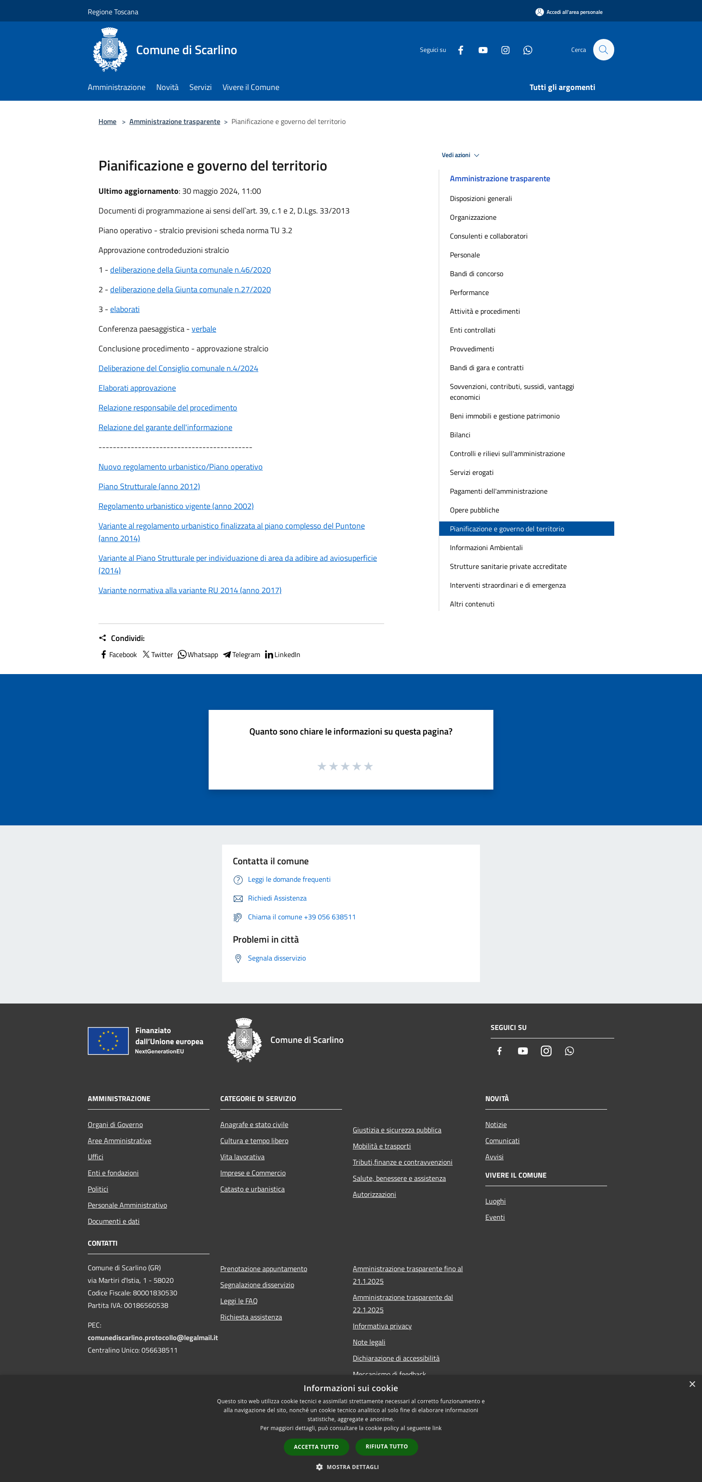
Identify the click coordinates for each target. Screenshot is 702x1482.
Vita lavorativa (242, 1156)
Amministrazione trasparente (174, 121)
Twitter (157, 654)
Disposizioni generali (481, 198)
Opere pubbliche (474, 509)
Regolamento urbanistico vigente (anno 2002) (176, 506)
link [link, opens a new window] (437, 1428)
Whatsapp (197, 654)
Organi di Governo (115, 1124)
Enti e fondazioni (113, 1172)
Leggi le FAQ (239, 1300)
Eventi (495, 1217)
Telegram (241, 654)
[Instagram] (501, 49)
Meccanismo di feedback (389, 1374)
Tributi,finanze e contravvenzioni (403, 1162)
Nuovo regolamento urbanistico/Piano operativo (180, 467)
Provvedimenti (472, 348)
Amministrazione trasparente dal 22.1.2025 (403, 1303)
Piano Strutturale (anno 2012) (149, 486)
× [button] (692, 1384)
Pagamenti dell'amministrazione (499, 491)
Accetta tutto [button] (316, 1447)
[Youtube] (479, 49)
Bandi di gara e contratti (487, 367)
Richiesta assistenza (251, 1316)
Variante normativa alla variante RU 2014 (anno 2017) (190, 590)
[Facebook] (457, 49)
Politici (98, 1188)
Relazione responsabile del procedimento (167, 407)
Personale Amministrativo (127, 1205)
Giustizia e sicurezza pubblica (397, 1129)
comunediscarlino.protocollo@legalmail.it (153, 1337)
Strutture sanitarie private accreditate (508, 566)
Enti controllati (473, 330)
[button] (351, 1466)
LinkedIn (282, 654)
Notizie (496, 1124)
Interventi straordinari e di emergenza (508, 585)
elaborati (125, 309)
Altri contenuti (472, 603)
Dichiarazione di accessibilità (396, 1358)
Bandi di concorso (476, 273)
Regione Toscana (113, 11)
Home (107, 121)
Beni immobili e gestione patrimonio (505, 415)
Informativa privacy (382, 1325)
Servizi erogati (472, 472)
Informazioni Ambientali (486, 547)
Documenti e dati (114, 1221)
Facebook (117, 654)
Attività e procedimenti (485, 311)
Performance (469, 292)
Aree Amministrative (119, 1140)
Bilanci (460, 434)
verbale (204, 329)
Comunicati (502, 1140)
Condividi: (121, 638)
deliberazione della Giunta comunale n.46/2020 (190, 270)
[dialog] (351, 1428)
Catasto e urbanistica (252, 1188)
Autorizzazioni (374, 1194)
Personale (465, 254)
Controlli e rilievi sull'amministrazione (507, 453)
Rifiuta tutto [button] (387, 1446)
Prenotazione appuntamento (263, 1268)
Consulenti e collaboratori (489, 236)
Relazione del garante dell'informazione (165, 427)
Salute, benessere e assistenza (399, 1178)
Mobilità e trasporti (382, 1145)
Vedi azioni (462, 155)
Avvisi (494, 1156)
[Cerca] (603, 49)
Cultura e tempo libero (254, 1140)
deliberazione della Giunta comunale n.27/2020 (190, 289)
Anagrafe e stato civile (254, 1124)
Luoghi (495, 1201)
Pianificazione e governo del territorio (507, 528)
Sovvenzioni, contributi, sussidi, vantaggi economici (512, 391)
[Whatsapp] (524, 49)
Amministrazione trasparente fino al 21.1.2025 (408, 1274)
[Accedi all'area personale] (569, 11)
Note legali (369, 1342)
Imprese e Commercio (253, 1172)
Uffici (95, 1156)
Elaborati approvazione (137, 388)
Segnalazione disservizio (257, 1284)
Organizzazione (473, 217)
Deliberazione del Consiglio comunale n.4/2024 (178, 368)
